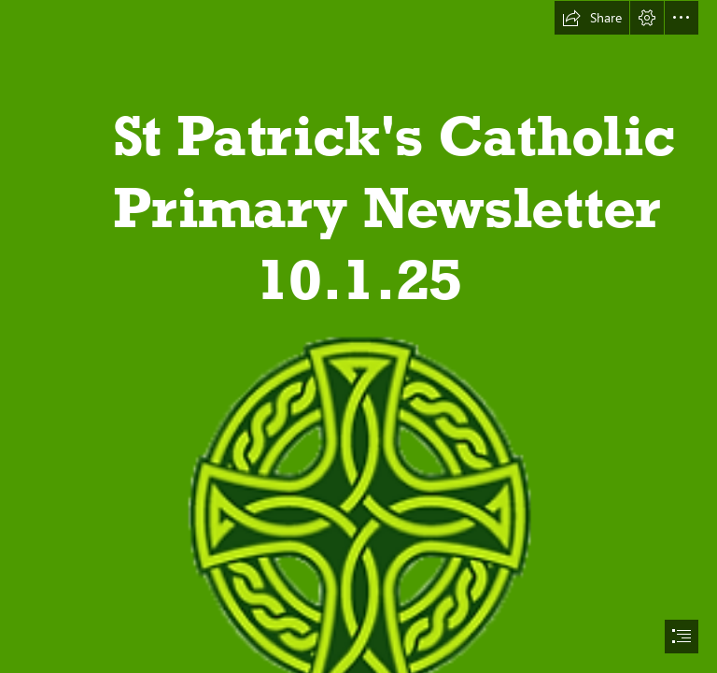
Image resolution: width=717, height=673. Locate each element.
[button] (592, 18)
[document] (358, 336)
